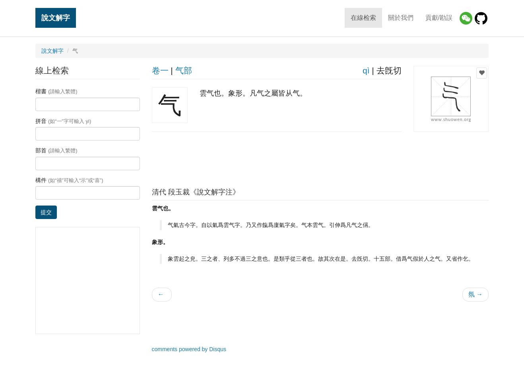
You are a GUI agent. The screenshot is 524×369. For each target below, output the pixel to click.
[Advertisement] (320, 157)
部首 (56, 150)
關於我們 (400, 17)
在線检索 (363, 17)
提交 (46, 212)
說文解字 (55, 17)
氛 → (475, 294)
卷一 (160, 70)
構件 (69, 180)
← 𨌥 (162, 294)
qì (366, 70)
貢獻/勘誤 (438, 17)
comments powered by (189, 349)
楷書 (56, 91)
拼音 (63, 121)
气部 (183, 70)
